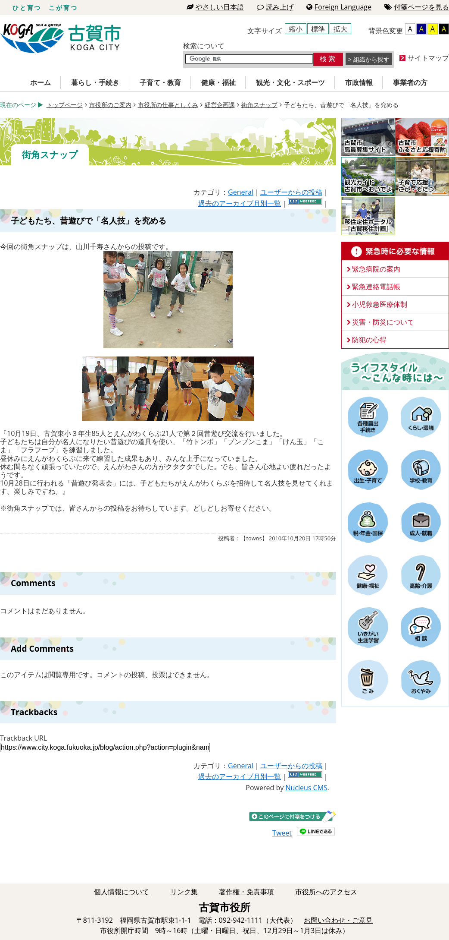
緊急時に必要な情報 (395, 251)
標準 (318, 29)
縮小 (295, 29)
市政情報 (359, 82)
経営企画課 (220, 105)
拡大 (340, 29)
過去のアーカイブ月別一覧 (239, 203)
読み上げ (275, 7)
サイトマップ (428, 58)
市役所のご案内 (110, 105)
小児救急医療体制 (379, 304)
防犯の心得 (369, 339)
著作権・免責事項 (246, 891)
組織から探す (371, 59)
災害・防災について (383, 322)
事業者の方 (410, 82)
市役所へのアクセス (326, 891)
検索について (203, 45)
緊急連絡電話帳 (376, 286)
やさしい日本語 (215, 7)
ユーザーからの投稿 (291, 192)
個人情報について (121, 891)
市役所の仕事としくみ (168, 105)
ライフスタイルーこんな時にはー (395, 370)
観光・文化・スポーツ (290, 82)
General (240, 192)
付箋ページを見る (416, 7)
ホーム (40, 82)
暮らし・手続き (95, 82)
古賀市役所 (60, 38)
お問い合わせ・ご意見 (338, 920)
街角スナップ (259, 105)
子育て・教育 (160, 82)
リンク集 (184, 891)
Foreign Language (338, 7)
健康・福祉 (218, 82)
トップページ (65, 105)
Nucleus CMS (306, 787)
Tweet (282, 833)
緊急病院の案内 (376, 269)
